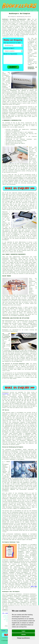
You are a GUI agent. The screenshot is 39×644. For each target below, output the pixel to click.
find (6, 594)
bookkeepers (20, 402)
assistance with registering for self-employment (18, 566)
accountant (5, 110)
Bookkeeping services (8, 392)
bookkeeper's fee (25, 97)
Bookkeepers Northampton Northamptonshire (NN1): (16, 19)
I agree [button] (23, 631)
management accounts (14, 572)
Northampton (5, 393)
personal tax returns (9, 564)
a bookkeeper (31, 41)
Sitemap (3, 630)
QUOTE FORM (34, 586)
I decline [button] (23, 634)
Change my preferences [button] (23, 638)
